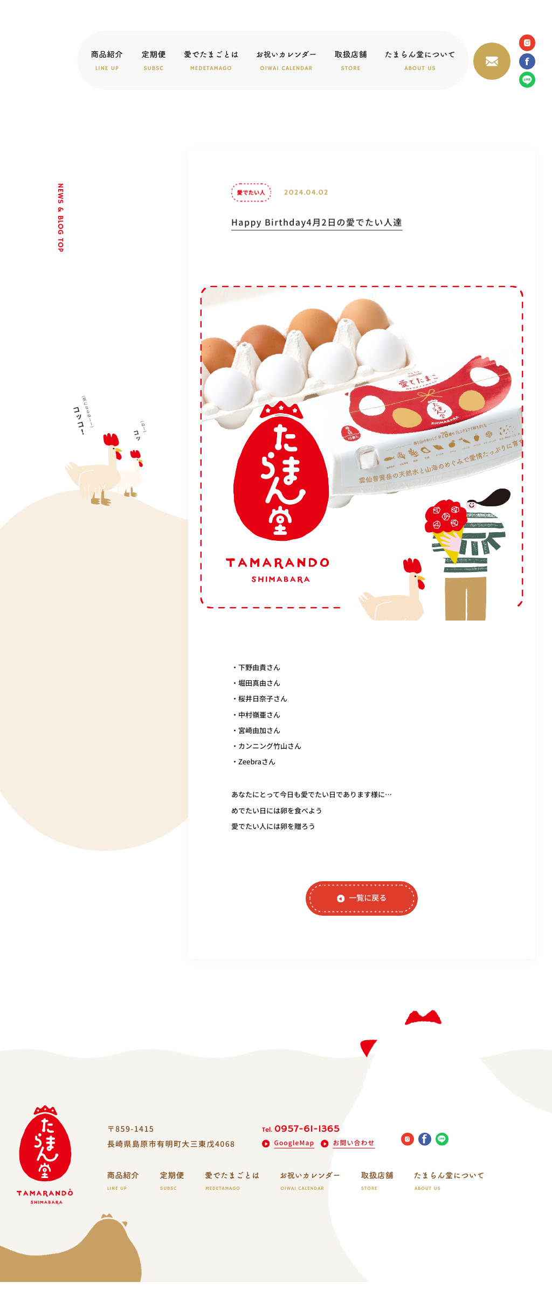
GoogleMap (288, 1149)
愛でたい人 (251, 203)
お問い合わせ (348, 1149)
